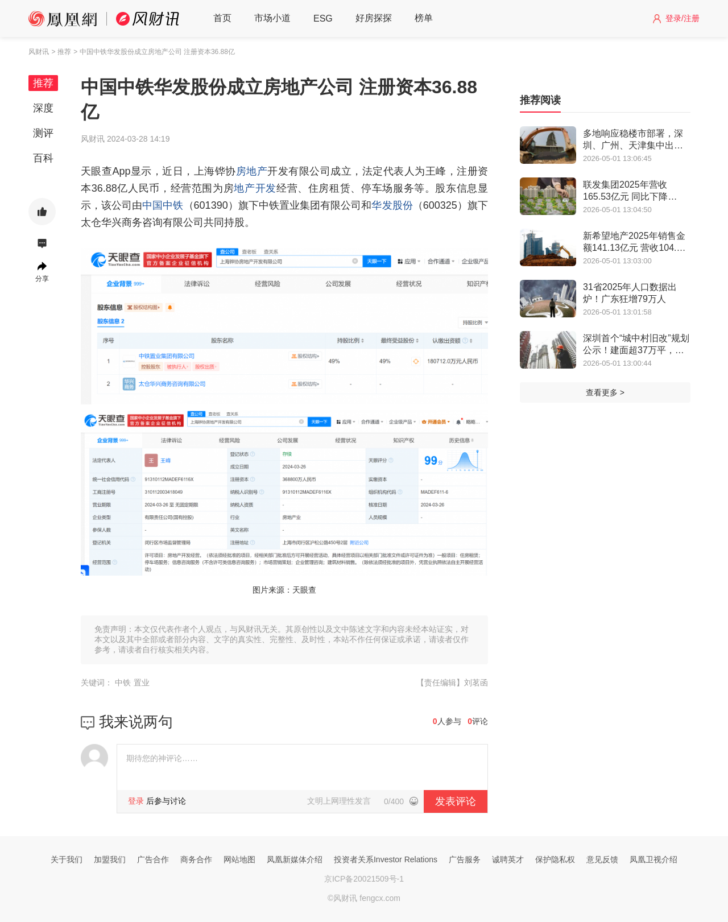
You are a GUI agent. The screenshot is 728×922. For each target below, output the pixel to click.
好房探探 (373, 18)
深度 (43, 108)
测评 (43, 133)
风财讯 (38, 52)
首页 (222, 18)
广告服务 (465, 859)
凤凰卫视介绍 (653, 859)
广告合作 (153, 859)
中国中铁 (162, 205)
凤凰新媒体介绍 (294, 859)
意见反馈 (602, 859)
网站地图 (239, 859)
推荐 (43, 83)
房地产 (251, 171)
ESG (323, 18)
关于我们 (66, 859)
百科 (43, 158)
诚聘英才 (508, 859)
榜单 (424, 18)
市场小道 (272, 18)
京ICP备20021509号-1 (364, 878)
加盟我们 (110, 859)
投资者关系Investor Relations (385, 859)
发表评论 (455, 801)
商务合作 (196, 859)
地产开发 (255, 188)
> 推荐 (61, 52)
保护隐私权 (555, 859)
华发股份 (391, 205)
